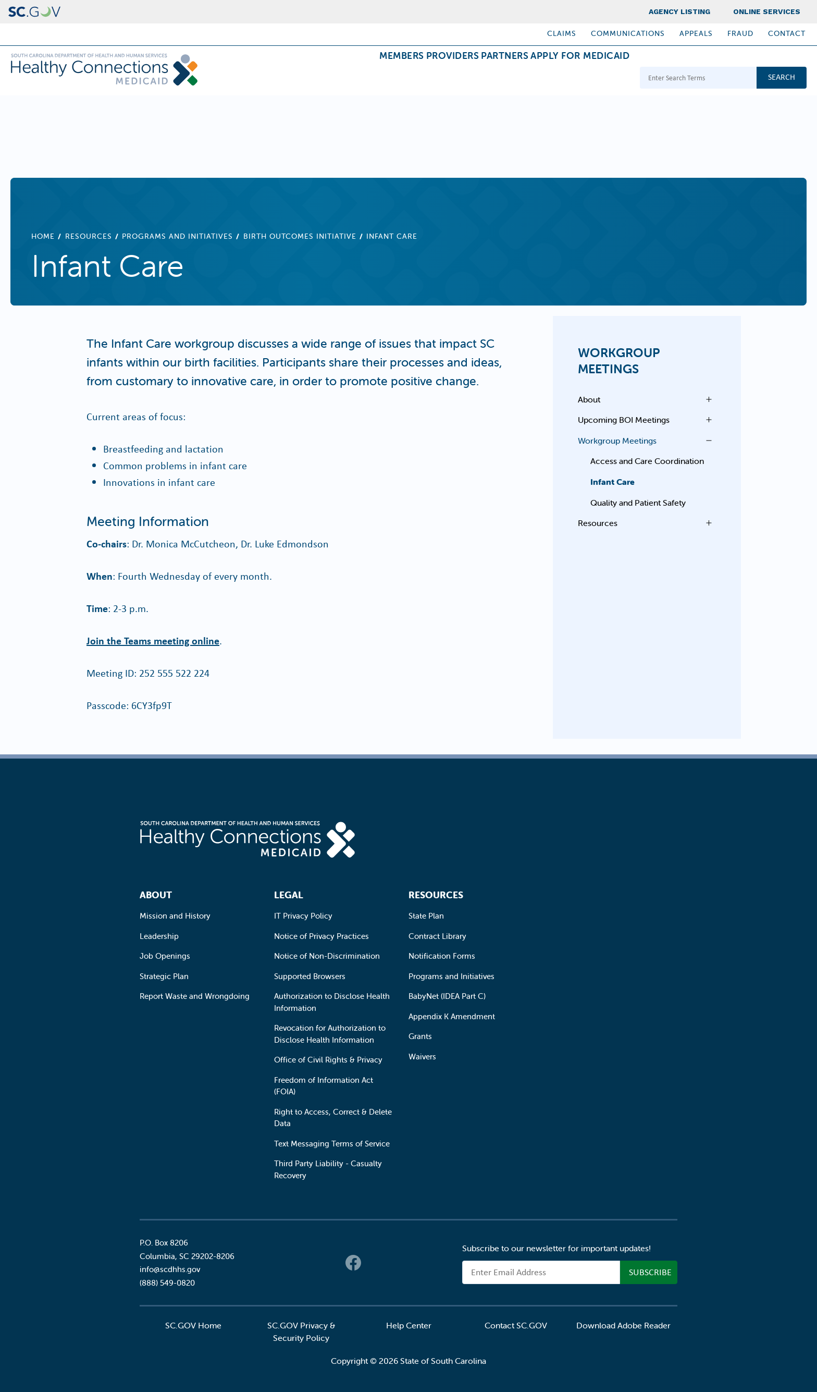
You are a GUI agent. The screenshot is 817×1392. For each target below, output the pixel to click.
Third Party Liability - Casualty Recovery (328, 1169)
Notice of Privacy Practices (321, 936)
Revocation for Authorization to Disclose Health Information (330, 1034)
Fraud (740, 33)
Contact (787, 33)
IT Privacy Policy (303, 916)
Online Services (766, 11)
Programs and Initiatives (177, 236)
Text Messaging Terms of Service (332, 1144)
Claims (561, 33)
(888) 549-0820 (167, 1283)
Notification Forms (441, 956)
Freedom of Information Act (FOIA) (323, 1086)
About (589, 399)
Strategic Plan (164, 976)
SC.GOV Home (193, 1325)
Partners (479, 79)
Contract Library (437, 936)
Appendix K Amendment (451, 1016)
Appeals (696, 33)
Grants (420, 1036)
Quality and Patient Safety (638, 502)
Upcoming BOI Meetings (624, 419)
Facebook (353, 1263)
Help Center (408, 1325)
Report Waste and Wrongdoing (195, 996)
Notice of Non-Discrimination (327, 956)
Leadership (159, 936)
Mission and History (175, 916)
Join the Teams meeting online (152, 640)
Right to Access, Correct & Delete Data (333, 1118)
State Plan (426, 916)
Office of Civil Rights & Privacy (328, 1060)
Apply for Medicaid (571, 79)
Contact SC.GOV (516, 1325)
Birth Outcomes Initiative (299, 236)
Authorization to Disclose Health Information (332, 1002)
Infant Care (612, 482)
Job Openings (165, 956)
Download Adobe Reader (623, 1325)
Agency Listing (679, 11)
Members (343, 79)
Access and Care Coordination (647, 461)
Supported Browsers (309, 976)
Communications (628, 33)
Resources (88, 236)
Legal (288, 895)
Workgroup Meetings (619, 360)
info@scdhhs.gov (170, 1269)
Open (706, 399)
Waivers (422, 1056)
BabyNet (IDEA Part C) (447, 996)
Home (43, 236)
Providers (411, 79)
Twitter (374, 1263)
